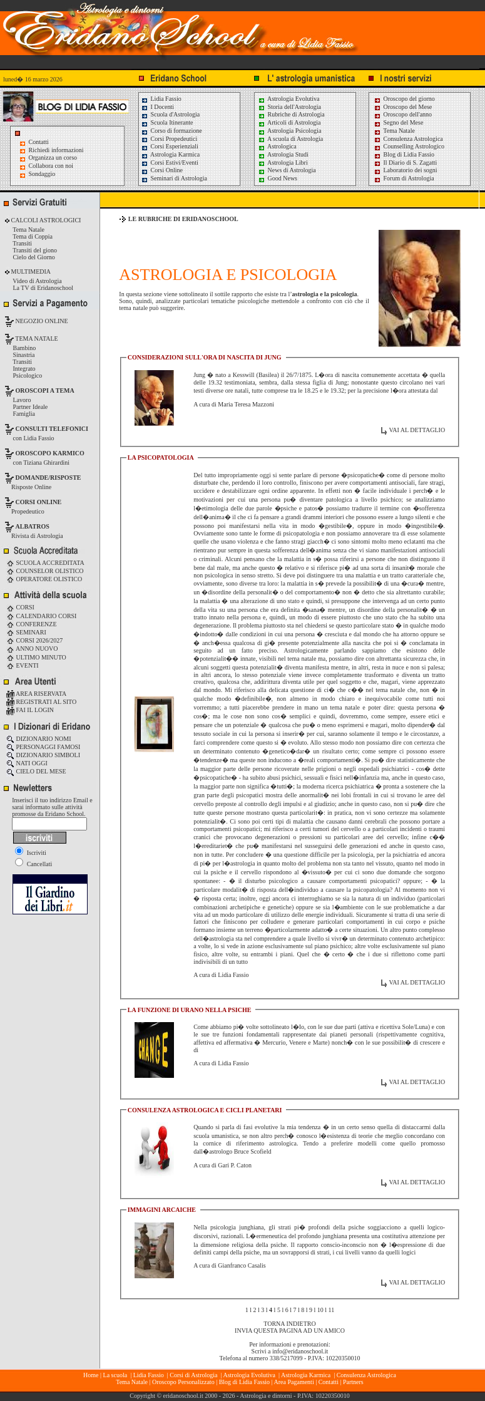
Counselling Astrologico (409, 146)
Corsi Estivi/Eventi (169, 162)
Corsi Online (162, 170)
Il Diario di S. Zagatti (405, 162)
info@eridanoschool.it (300, 1351)
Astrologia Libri (283, 162)
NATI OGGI (27, 763)
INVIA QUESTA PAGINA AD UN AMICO (290, 1330)
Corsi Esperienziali (169, 146)
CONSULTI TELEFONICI (52, 428)
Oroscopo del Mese (403, 106)
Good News (277, 178)
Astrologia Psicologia (289, 130)
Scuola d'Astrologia (170, 114)
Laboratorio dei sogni (405, 170)
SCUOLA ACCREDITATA (45, 562)
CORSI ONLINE (39, 502)
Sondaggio (42, 173)
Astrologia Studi (283, 154)
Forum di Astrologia (404, 178)
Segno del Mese (398, 122)
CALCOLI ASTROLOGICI (45, 220)
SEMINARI (26, 632)
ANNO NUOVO (32, 648)
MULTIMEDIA (30, 271)
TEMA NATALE (36, 338)
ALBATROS (32, 526)
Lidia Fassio (161, 98)
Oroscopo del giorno (404, 98)
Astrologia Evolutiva (289, 98)
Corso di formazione (171, 130)
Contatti (39, 141)
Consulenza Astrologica (408, 138)
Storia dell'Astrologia (289, 106)
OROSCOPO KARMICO (50, 453)
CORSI (20, 607)
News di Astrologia (287, 170)
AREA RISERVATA (36, 693)
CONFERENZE (31, 624)
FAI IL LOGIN (30, 709)
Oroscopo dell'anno (408, 114)
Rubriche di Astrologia (291, 114)
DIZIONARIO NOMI (38, 738)
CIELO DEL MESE (36, 771)
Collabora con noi (51, 165)
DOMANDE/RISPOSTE (48, 477)
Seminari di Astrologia (174, 178)
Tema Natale (394, 130)
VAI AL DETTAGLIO (417, 430)
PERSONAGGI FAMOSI (43, 746)
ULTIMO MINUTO (36, 657)
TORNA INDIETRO (289, 1323)
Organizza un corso (53, 157)
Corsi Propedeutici (169, 138)
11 (332, 1309)
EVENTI (22, 665)
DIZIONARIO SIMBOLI (43, 755)
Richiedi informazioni (56, 150)
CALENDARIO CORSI (41, 616)
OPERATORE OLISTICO (44, 579)
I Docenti (157, 106)
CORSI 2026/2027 (34, 640)
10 (320, 1309)
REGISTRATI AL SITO (41, 701)
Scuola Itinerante (167, 122)
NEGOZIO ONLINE (41, 321)
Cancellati (33, 864)
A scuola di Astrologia (290, 138)
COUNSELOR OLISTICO (45, 570)
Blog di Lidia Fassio (404, 154)
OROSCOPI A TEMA (45, 390)
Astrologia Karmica (170, 154)
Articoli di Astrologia (289, 122)
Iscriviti (30, 852)
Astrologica (277, 146)
